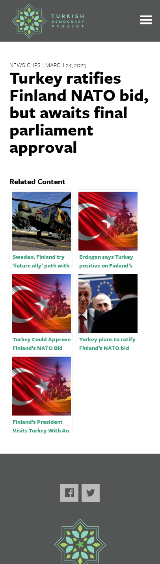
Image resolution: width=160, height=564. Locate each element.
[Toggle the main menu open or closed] (146, 21)
